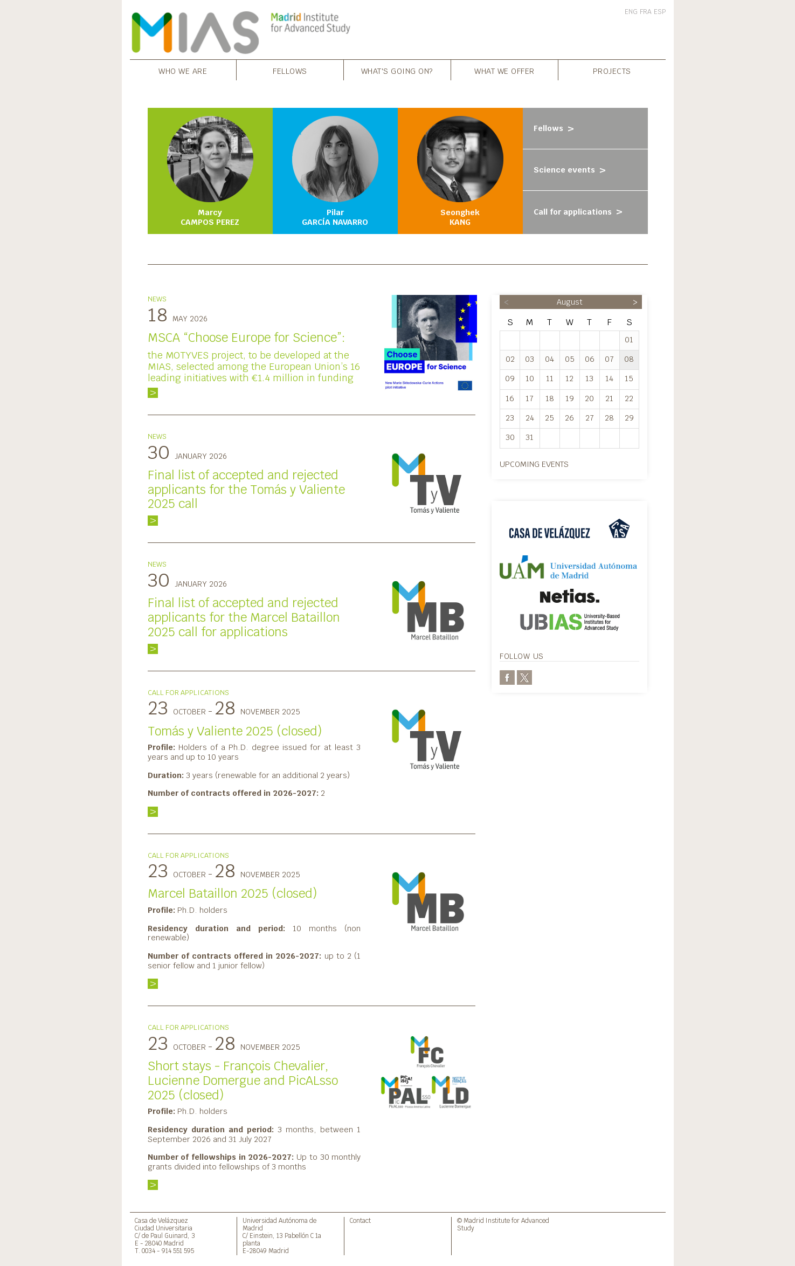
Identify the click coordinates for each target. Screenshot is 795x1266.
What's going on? (397, 71)
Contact (360, 1220)
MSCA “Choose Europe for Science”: (246, 337)
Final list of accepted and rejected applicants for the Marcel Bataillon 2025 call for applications (244, 617)
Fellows (290, 71)
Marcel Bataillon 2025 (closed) (232, 893)
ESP (660, 12)
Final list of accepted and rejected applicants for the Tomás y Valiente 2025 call (246, 489)
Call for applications (579, 212)
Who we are (182, 71)
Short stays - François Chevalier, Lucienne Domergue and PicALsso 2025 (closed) (243, 1080)
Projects (612, 71)
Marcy (210, 171)
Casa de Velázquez (161, 1220)
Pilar (335, 171)
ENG (631, 12)
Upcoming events (534, 464)
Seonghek (460, 171)
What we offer (504, 71)
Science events (571, 169)
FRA (646, 12)
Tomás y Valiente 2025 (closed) (235, 731)
